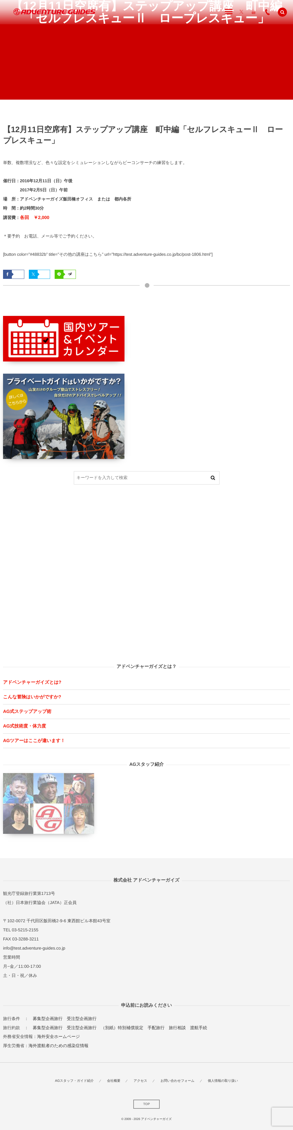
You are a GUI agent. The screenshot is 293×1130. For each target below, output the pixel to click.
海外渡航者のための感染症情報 (58, 1045)
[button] (282, 12)
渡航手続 (198, 1027)
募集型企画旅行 (48, 1018)
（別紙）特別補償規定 (122, 1027)
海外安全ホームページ (58, 1036)
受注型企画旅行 (82, 1018)
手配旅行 (156, 1027)
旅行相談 (177, 1027)
